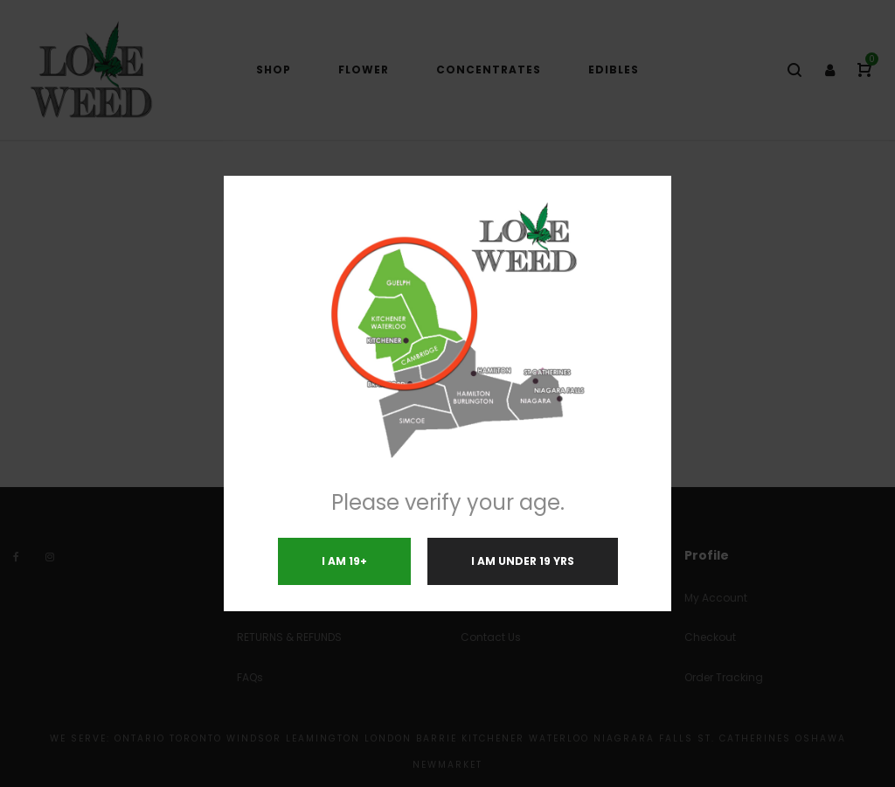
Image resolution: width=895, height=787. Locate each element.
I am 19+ (344, 561)
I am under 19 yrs (522, 561)
